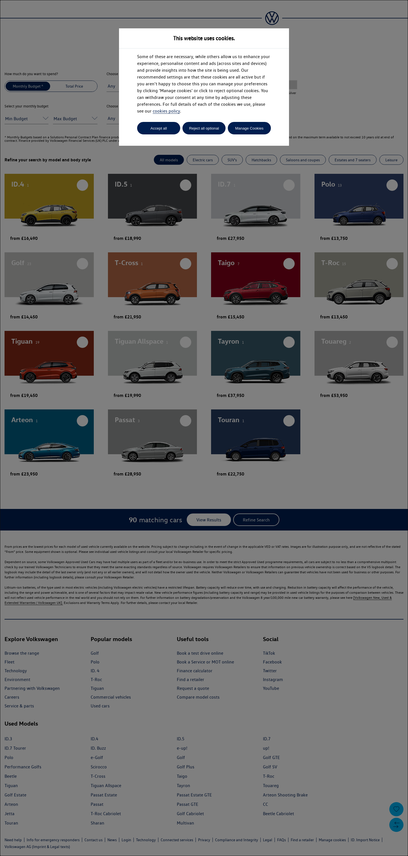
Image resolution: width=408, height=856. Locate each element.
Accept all (158, 128)
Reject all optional (204, 128)
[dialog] (204, 428)
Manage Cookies (249, 128)
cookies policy (166, 111)
